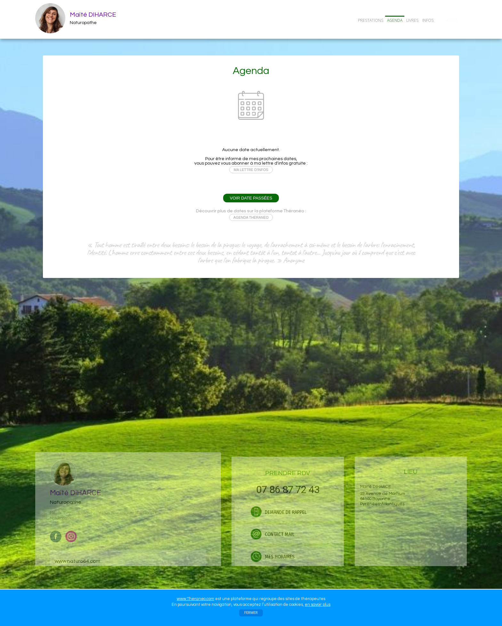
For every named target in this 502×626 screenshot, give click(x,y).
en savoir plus (317, 604)
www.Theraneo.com (195, 599)
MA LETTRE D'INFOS (251, 170)
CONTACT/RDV (451, 20)
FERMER (251, 613)
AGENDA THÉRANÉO (251, 217)
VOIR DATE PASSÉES (251, 198)
